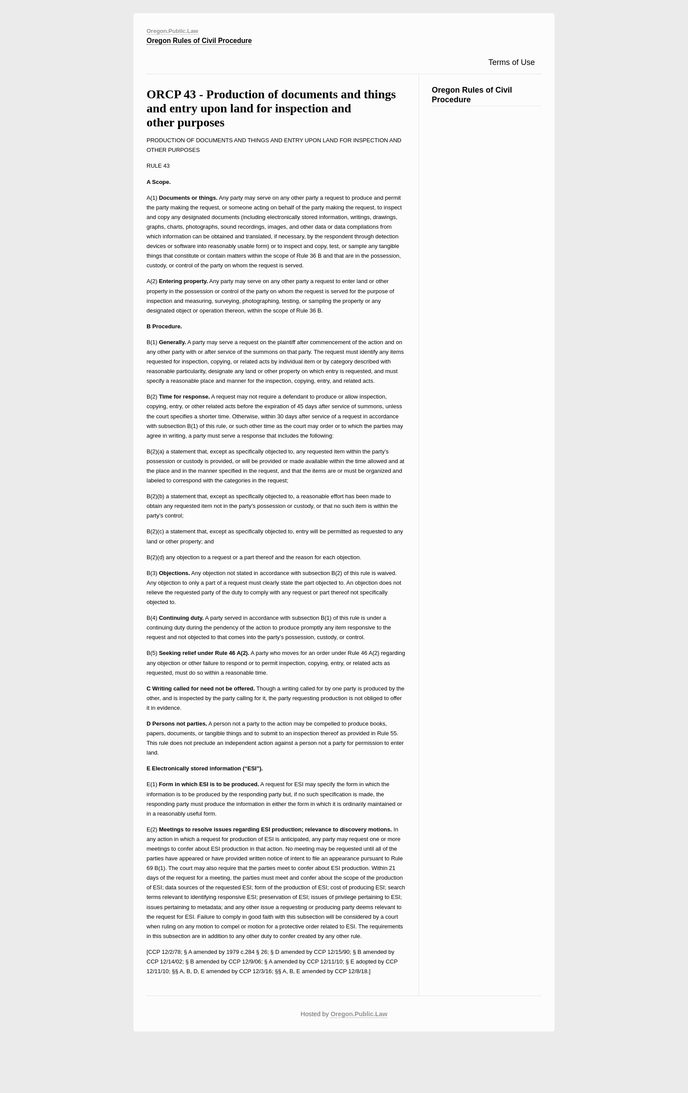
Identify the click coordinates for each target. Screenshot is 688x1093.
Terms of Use (511, 62)
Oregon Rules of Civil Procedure (199, 40)
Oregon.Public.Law (172, 31)
